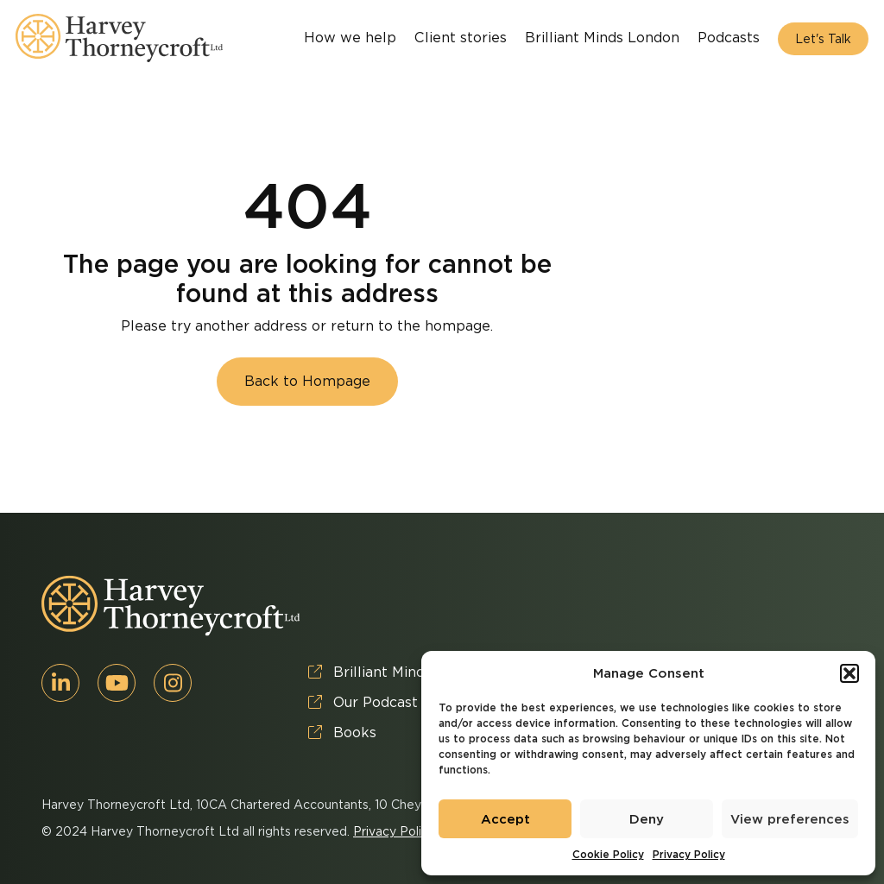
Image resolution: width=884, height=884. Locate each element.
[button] (849, 673)
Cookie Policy (608, 854)
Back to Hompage (307, 381)
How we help (350, 37)
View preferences (789, 819)
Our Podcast (363, 702)
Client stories (460, 37)
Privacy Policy (689, 854)
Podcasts (729, 37)
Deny (646, 819)
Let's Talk (823, 39)
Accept (505, 819)
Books (342, 732)
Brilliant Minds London (602, 37)
